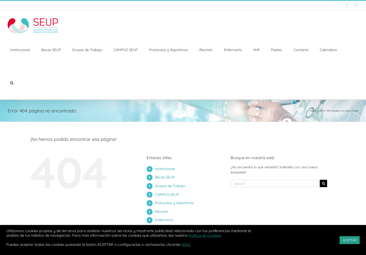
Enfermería (164, 220)
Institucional (165, 169)
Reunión (161, 211)
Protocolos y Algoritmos (174, 203)
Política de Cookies (205, 235)
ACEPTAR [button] (350, 240)
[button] (12, 82)
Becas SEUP (165, 177)
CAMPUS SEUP (167, 194)
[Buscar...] (275, 183)
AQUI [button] (186, 244)
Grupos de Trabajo (170, 186)
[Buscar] (323, 183)
